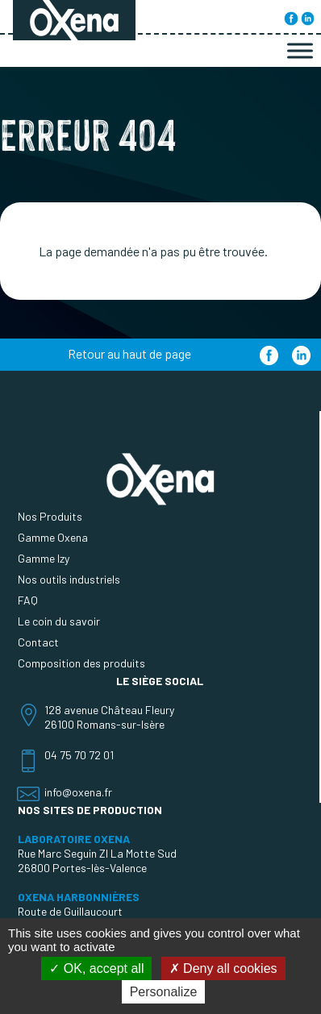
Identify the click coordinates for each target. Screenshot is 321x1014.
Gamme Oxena (53, 537)
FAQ (28, 600)
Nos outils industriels (69, 579)
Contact (38, 642)
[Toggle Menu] (300, 50)
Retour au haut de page (129, 353)
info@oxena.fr (78, 792)
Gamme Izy (43, 558)
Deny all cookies (223, 968)
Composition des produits (81, 663)
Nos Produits (50, 516)
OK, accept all (96, 968)
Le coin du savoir (59, 621)
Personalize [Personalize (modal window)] (164, 992)
